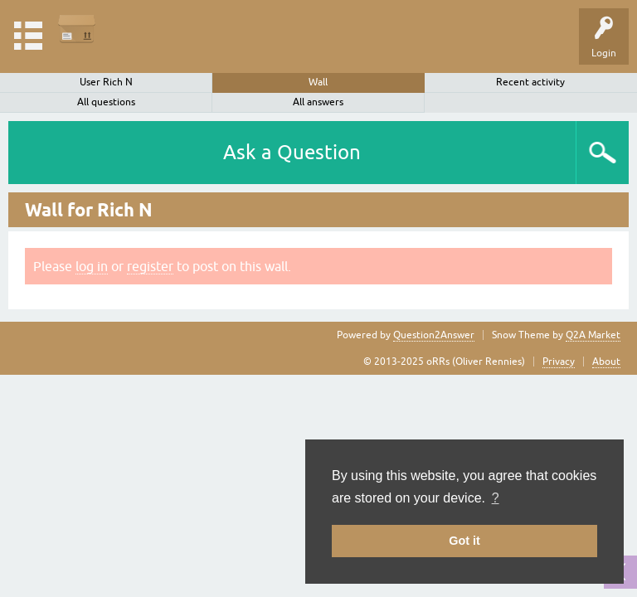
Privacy (558, 361)
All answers (318, 102)
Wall (318, 82)
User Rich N (106, 82)
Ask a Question (292, 152)
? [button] (495, 498)
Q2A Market (593, 335)
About (606, 361)
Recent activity (530, 82)
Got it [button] (464, 540)
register (150, 266)
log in (91, 266)
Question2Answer (433, 335)
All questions (106, 102)
